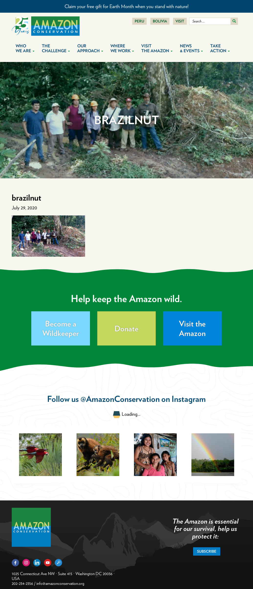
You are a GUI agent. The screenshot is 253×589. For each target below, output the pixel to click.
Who (25, 48)
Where (122, 48)
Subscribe (206, 551)
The (56, 48)
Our (90, 48)
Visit (180, 21)
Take (220, 48)
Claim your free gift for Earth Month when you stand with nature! (126, 6)
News (191, 48)
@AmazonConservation (120, 399)
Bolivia (160, 21)
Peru (139, 21)
